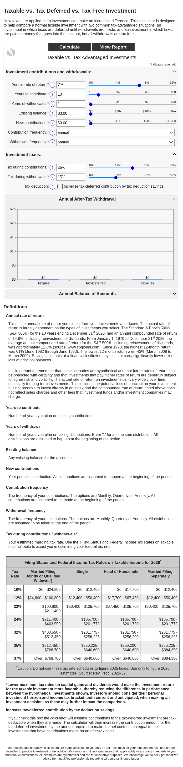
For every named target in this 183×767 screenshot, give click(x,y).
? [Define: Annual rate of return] (52, 85)
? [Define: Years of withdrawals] (52, 104)
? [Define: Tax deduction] (52, 187)
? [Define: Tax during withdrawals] (52, 177)
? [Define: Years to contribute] (52, 94)
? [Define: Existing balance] (52, 113)
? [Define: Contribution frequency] (52, 133)
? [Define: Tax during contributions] (52, 167)
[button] (91, 71)
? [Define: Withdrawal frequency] (52, 142)
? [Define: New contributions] (52, 123)
